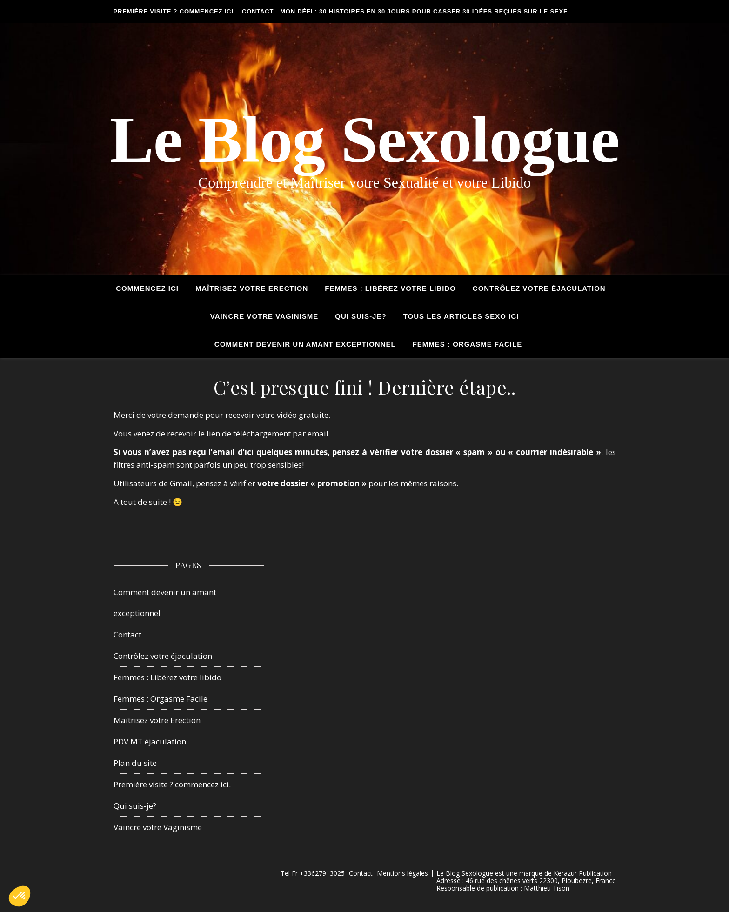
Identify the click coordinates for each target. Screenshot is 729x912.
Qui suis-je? (360, 316)
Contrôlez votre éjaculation (539, 288)
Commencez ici (147, 288)
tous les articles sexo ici (461, 316)
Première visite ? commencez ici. (175, 11)
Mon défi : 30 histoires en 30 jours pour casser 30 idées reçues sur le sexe (424, 11)
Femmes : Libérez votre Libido (390, 288)
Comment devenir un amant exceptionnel (305, 344)
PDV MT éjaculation (150, 741)
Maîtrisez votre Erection (251, 288)
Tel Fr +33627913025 (313, 873)
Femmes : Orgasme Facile (467, 344)
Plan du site (135, 763)
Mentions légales (402, 873)
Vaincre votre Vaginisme (264, 316)
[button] (19, 896)
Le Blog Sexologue (364, 140)
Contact (258, 11)
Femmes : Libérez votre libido (167, 677)
